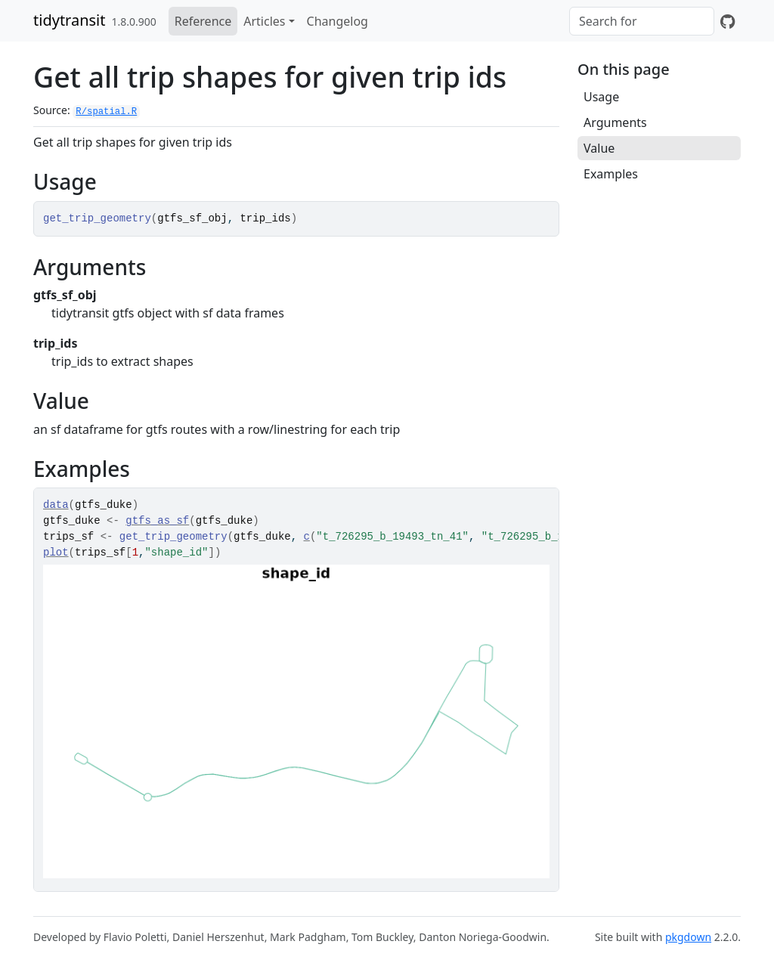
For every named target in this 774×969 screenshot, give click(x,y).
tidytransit (69, 20)
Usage (601, 96)
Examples (611, 174)
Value (599, 148)
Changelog (337, 21)
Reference (203, 21)
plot (56, 552)
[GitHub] (727, 21)
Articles (264, 21)
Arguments (615, 122)
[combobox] (641, 21)
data (56, 505)
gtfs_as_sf (157, 521)
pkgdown (688, 937)
